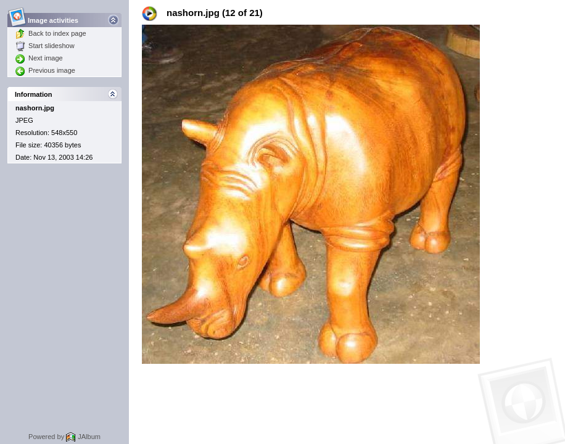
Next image (39, 58)
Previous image (45, 70)
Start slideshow (45, 45)
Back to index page (50, 33)
